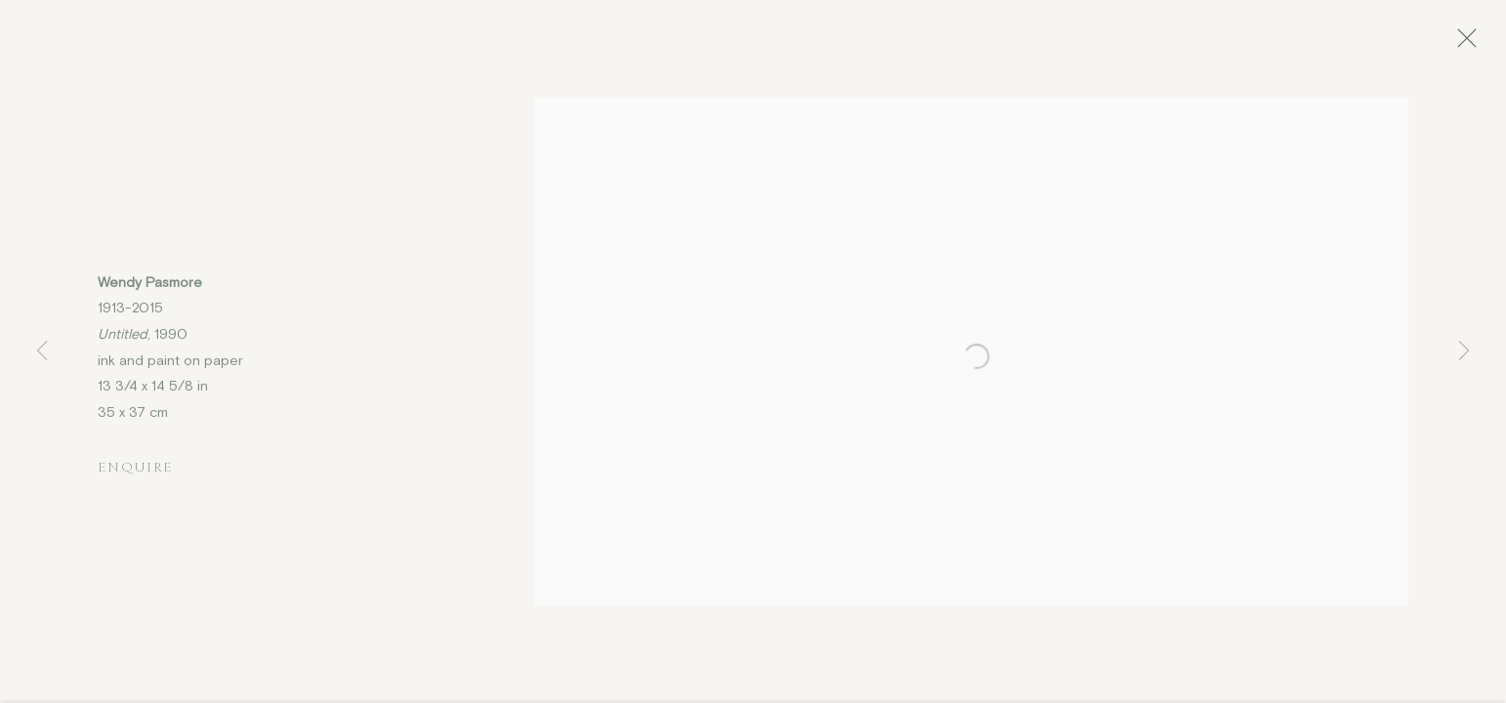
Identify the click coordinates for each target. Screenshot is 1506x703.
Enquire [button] (135, 472)
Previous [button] (42, 351)
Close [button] (1469, 44)
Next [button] (1464, 351)
